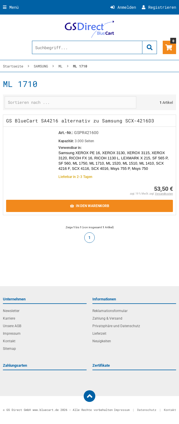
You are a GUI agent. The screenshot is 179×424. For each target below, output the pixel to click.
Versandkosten (164, 193)
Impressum (12, 334)
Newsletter (11, 311)
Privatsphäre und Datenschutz (116, 326)
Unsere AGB (12, 326)
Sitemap (9, 349)
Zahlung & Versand (107, 318)
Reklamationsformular (110, 311)
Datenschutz (146, 410)
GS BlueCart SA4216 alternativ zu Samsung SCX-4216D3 (80, 120)
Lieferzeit (99, 334)
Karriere (9, 318)
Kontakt (9, 341)
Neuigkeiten (101, 341)
